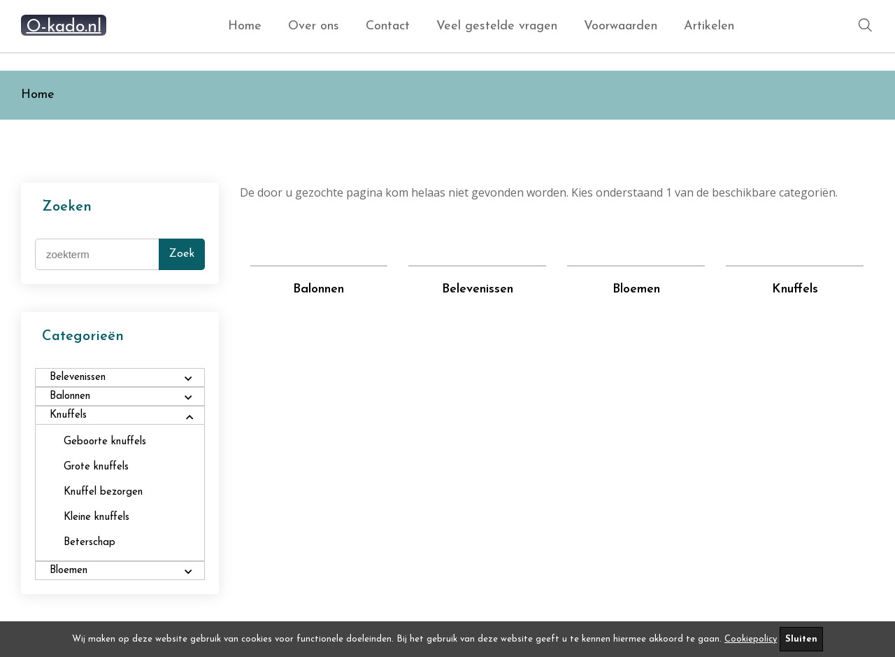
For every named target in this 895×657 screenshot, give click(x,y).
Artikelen (709, 26)
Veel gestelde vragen (496, 26)
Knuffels (795, 289)
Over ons (313, 26)
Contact (388, 26)
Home (245, 26)
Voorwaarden (620, 26)
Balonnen (318, 289)
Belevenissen (477, 289)
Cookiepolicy (750, 639)
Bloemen (636, 289)
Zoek (181, 254)
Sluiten (801, 639)
